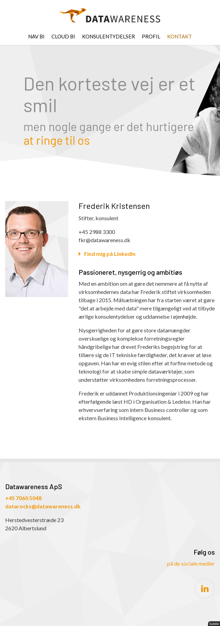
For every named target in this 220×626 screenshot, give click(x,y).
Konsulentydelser (108, 36)
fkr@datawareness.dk (104, 240)
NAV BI (36, 36)
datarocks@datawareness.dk (43, 506)
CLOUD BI (63, 36)
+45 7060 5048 (23, 498)
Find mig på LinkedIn (110, 253)
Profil (151, 36)
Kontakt (179, 36)
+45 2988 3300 (97, 231)
